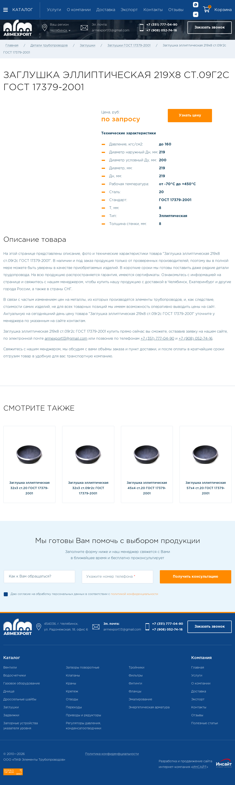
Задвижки (11, 715)
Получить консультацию (195, 576)
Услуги (54, 10)
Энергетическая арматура (149, 707)
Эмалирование (140, 699)
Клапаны (73, 675)
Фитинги (135, 683)
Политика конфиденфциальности (112, 754)
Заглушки (87, 45)
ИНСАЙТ (199, 767)
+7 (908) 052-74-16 (161, 30)
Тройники (136, 667)
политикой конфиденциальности (134, 594)
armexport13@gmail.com (110, 30)
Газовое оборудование (21, 683)
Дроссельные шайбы (19, 699)
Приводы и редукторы (83, 715)
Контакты (153, 10)
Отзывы (175, 10)
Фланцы (135, 691)
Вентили (10, 667)
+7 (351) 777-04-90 (161, 24)
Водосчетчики (14, 675)
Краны (71, 683)
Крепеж (72, 691)
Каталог (22, 10)
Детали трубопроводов (49, 45)
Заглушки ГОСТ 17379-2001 (129, 45)
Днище (8, 691)
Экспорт (129, 10)
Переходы (74, 707)
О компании (79, 10)
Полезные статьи (204, 723)
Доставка (105, 10)
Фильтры (136, 675)
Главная (12, 45)
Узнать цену (190, 115)
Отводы (72, 699)
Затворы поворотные (82, 667)
